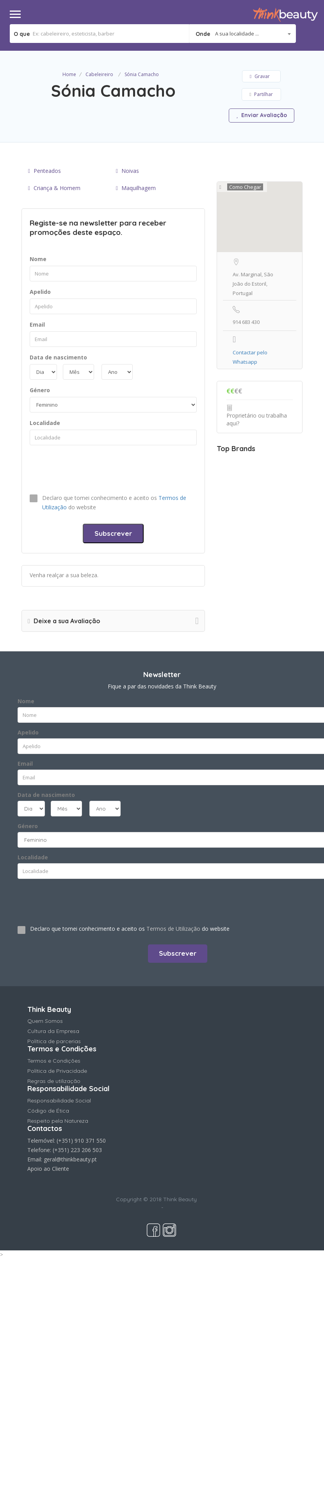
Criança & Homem (54, 188)
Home (69, 74)
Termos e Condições (53, 1060)
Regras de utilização (53, 1081)
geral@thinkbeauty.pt (70, 1159)
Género (40, 390)
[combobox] (243, 34)
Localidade (45, 423)
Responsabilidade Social (59, 1100)
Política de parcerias (54, 1041)
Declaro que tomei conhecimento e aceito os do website (114, 502)
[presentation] (89, 468)
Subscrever (113, 533)
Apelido (40, 291)
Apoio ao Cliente (48, 1168)
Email (37, 324)
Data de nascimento (58, 357)
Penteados (44, 170)
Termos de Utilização (173, 928)
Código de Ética (48, 1110)
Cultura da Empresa (53, 1031)
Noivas (127, 170)
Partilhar (260, 94)
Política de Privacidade (57, 1070)
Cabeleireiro (99, 74)
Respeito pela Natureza (57, 1120)
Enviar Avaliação (261, 115)
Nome (38, 259)
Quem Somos (45, 1020)
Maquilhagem (136, 188)
